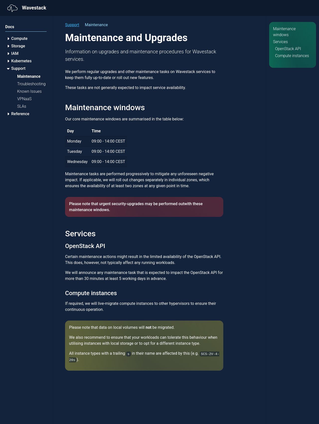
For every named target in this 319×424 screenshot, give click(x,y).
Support (72, 24)
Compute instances (292, 55)
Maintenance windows (284, 31)
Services (280, 41)
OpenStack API (288, 48)
